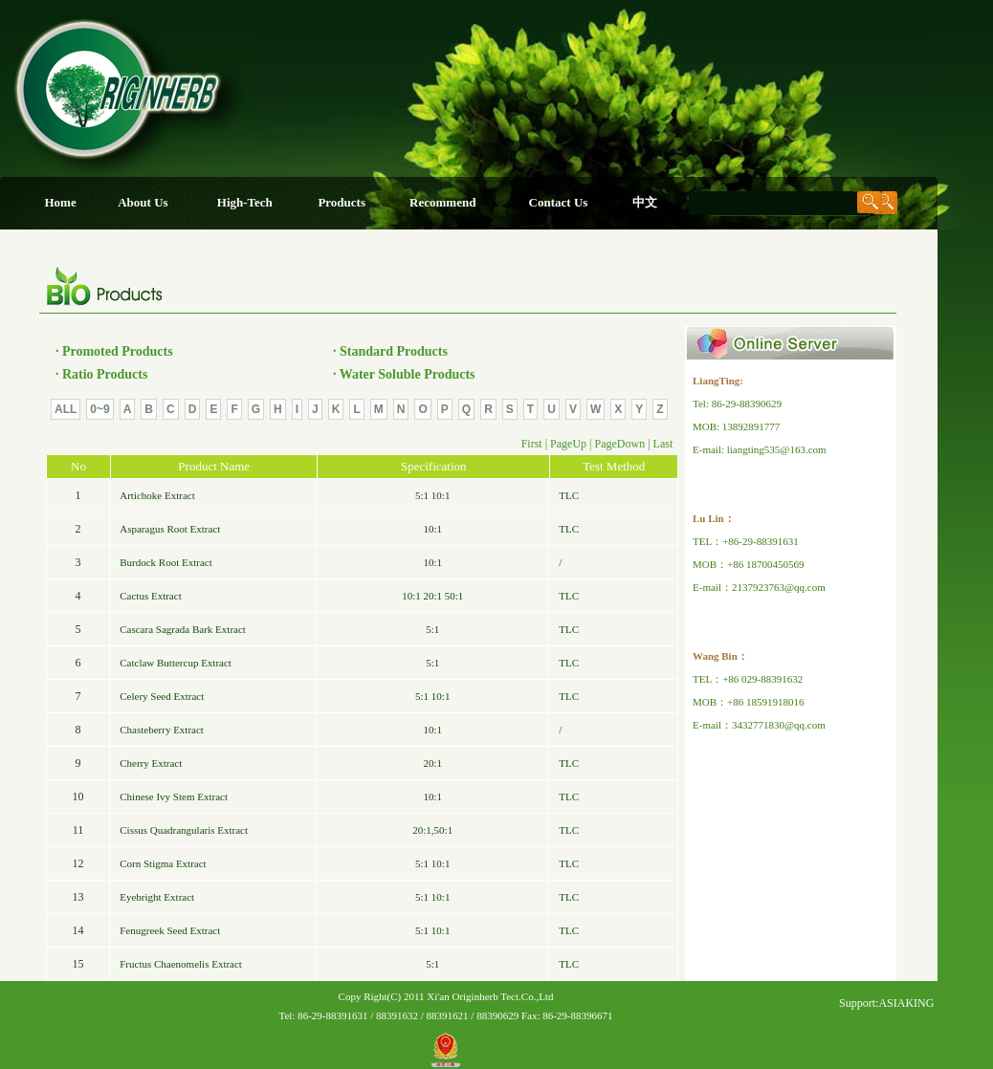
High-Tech (245, 202)
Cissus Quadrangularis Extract (184, 830)
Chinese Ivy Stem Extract (174, 796)
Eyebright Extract (157, 897)
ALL (66, 409)
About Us (142, 202)
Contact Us (558, 202)
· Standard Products (390, 351)
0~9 (99, 409)
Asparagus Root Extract (170, 528)
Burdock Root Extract (166, 562)
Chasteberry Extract (162, 729)
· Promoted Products (114, 351)
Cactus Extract (150, 595)
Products (341, 202)
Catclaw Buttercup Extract (176, 662)
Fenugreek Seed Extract (170, 930)
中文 (644, 202)
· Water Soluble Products (404, 374)
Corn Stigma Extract (163, 863)
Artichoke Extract (157, 495)
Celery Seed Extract (162, 696)
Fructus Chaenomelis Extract (181, 964)
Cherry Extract (151, 763)
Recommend (442, 202)
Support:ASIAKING (886, 1003)
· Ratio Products (101, 374)
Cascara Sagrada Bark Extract (183, 629)
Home (60, 202)
